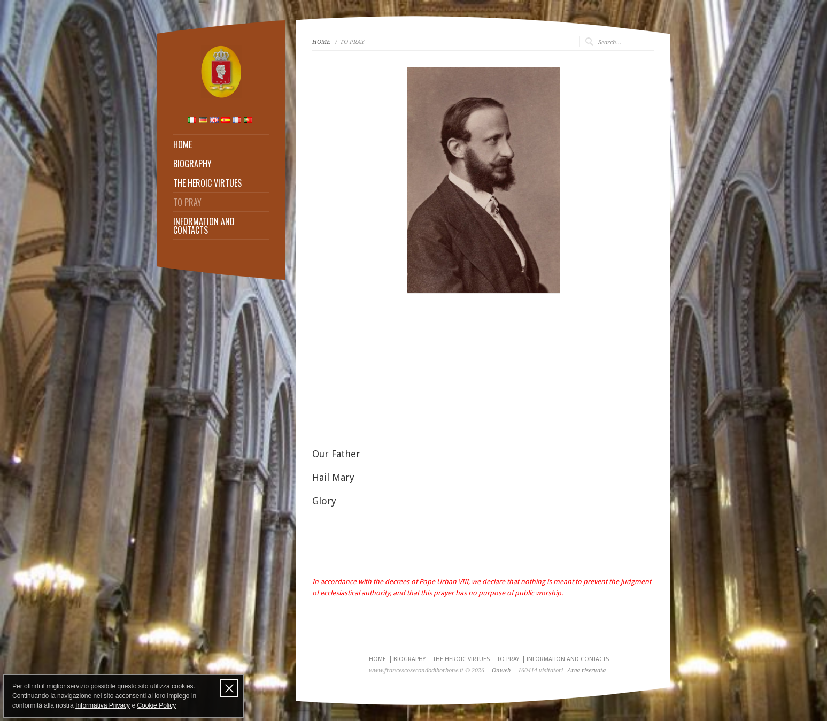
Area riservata (586, 670)
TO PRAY (187, 202)
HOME (182, 144)
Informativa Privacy (102, 705)
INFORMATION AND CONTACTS (204, 225)
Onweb (501, 670)
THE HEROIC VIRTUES (207, 183)
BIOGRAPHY (192, 163)
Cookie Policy (156, 705)
